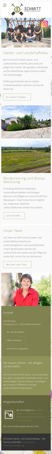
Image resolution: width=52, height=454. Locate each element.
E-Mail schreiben (13, 340)
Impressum (28, 442)
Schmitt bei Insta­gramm (17, 348)
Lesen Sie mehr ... (14, 215)
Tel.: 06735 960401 (15, 332)
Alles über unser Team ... (17, 264)
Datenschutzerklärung (13, 445)
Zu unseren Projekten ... (17, 97)
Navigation (5, 5)
